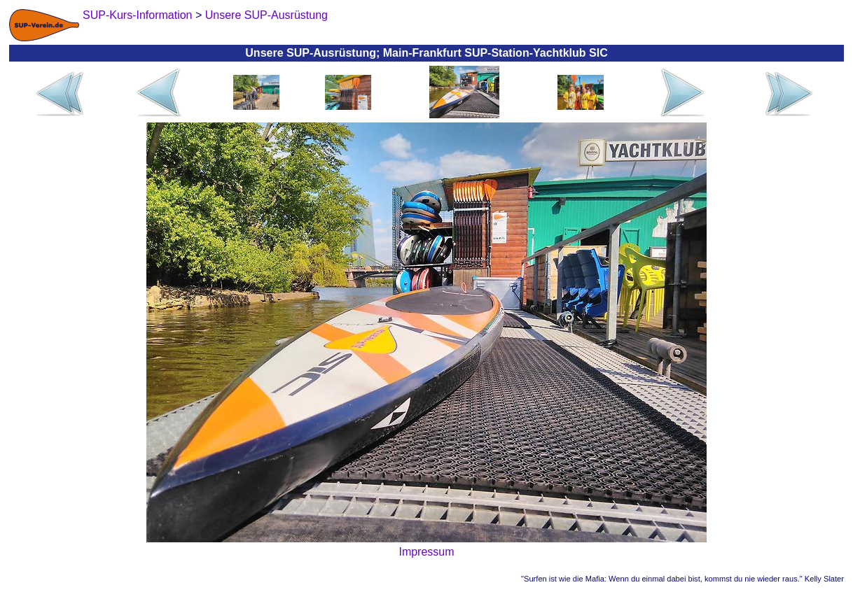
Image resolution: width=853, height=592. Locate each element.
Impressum (426, 552)
